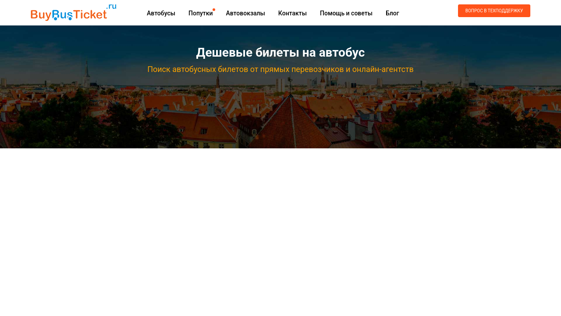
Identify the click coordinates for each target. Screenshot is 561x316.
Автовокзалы (245, 13)
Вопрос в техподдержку (494, 10)
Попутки (200, 13)
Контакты (292, 13)
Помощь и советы (346, 13)
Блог (392, 13)
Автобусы (161, 13)
